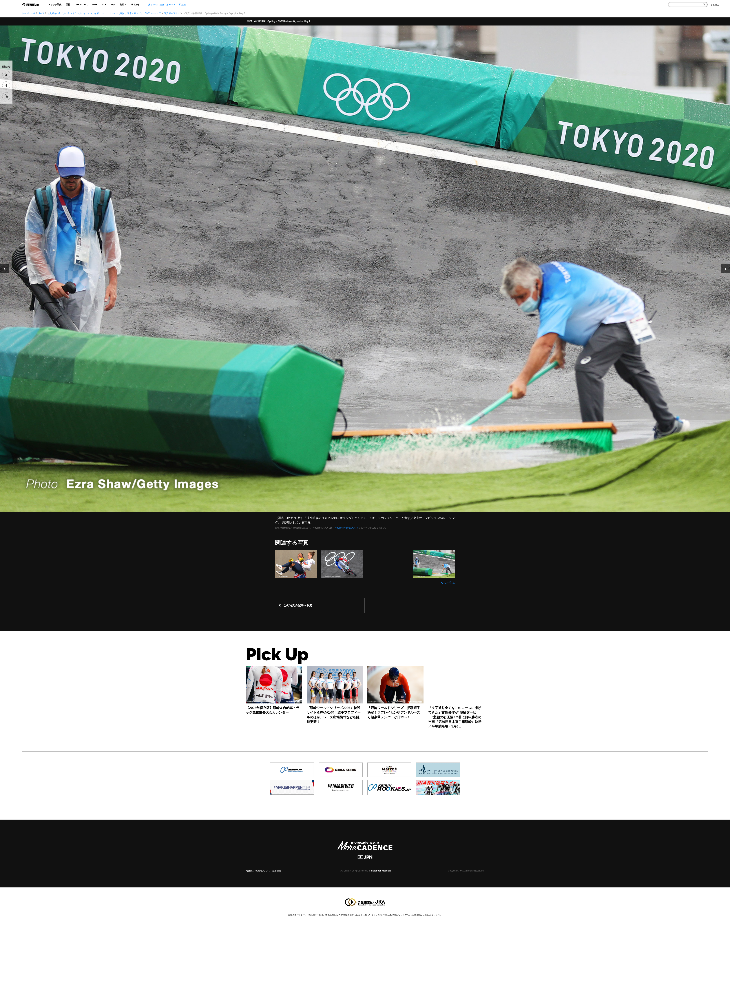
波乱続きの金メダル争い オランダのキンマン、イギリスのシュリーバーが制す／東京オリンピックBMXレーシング (104, 13)
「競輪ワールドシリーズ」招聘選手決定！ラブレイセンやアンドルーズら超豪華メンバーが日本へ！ (393, 712)
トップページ (28, 13)
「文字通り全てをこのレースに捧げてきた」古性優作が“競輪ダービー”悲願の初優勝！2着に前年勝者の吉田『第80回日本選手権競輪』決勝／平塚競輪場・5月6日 (454, 717)
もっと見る (447, 582)
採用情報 (276, 870)
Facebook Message (381, 870)
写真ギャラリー (172, 13)
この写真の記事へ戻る (298, 605)
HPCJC (171, 4)
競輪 (68, 4)
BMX (94, 4)
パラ (113, 4)
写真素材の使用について (347, 527)
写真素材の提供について (258, 870)
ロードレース (81, 4)
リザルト (135, 4)
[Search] (715, 5)
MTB (104, 4)
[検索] (704, 4)
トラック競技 (54, 4)
